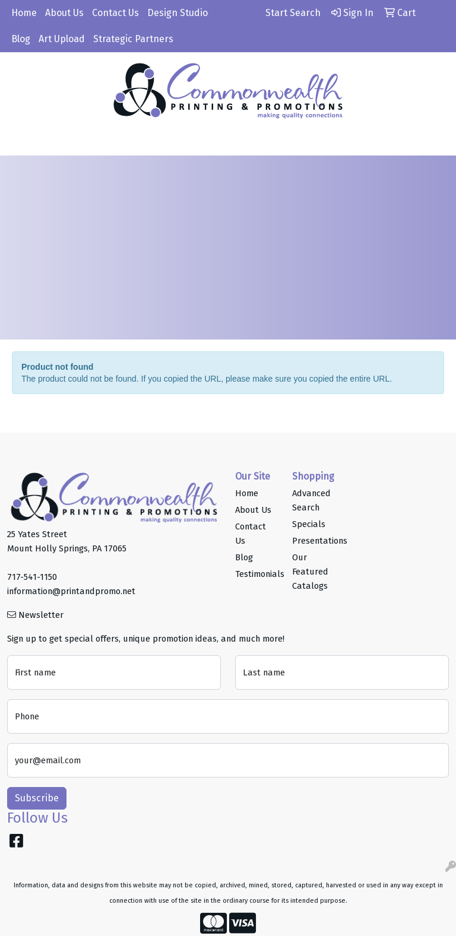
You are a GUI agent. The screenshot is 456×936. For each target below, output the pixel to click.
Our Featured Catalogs (310, 571)
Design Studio (177, 12)
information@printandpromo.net (71, 591)
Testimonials (256, 574)
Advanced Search (311, 500)
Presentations (313, 540)
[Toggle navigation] (18, 142)
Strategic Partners (133, 39)
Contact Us (115, 12)
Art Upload (62, 39)
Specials (308, 524)
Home (24, 12)
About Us (64, 12)
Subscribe (37, 798)
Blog (20, 39)
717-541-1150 (32, 577)
